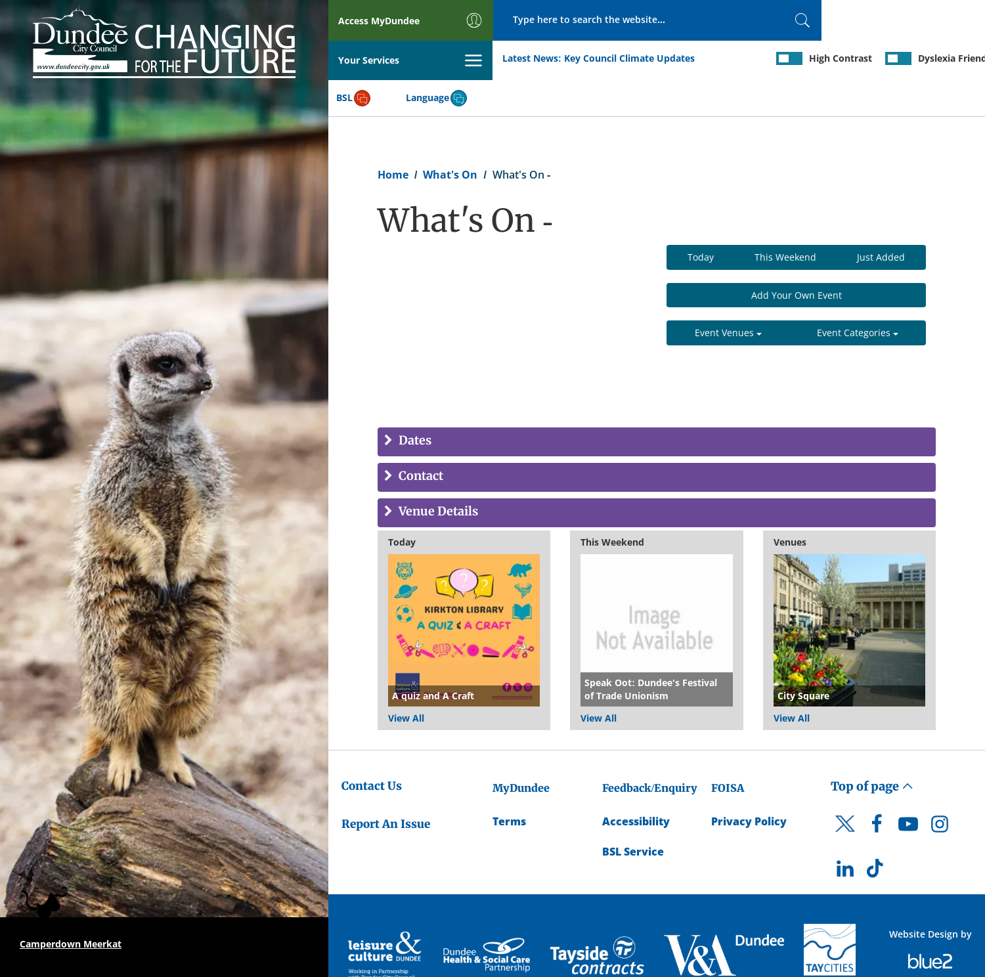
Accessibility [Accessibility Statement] (636, 782)
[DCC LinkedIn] (845, 832)
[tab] (657, 403)
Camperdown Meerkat (70, 944)
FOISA (727, 748)
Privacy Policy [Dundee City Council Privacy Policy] (749, 782)
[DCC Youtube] (908, 788)
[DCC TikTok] (876, 832)
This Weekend (785, 217)
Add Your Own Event (796, 256)
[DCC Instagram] (939, 788)
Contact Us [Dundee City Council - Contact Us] (371, 746)
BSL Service (633, 813)
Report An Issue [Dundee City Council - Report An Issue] (385, 784)
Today (701, 217)
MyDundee (521, 748)
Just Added (881, 217)
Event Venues (728, 294)
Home (393, 135)
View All (406, 678)
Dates (413, 402)
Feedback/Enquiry (649, 748)
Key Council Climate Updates (465, 58)
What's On (450, 135)
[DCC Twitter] (845, 795)
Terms (509, 782)
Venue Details (437, 473)
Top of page (872, 746)
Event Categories (857, 294)
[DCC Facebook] (876, 788)
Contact (419, 438)
